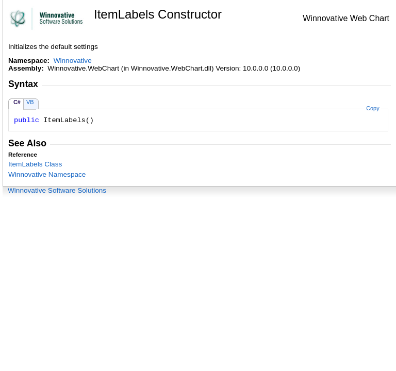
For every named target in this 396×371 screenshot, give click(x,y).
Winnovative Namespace (47, 174)
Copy (372, 108)
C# (17, 102)
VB (30, 102)
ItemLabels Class (35, 164)
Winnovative (73, 60)
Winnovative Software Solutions (57, 190)
